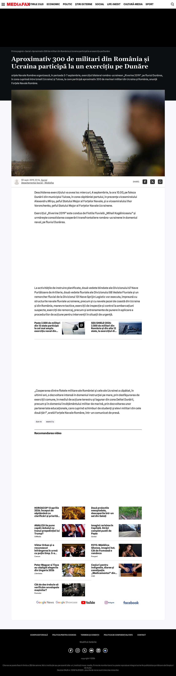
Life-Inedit (113, 4)
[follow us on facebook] (131, 603)
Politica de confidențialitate (118, 635)
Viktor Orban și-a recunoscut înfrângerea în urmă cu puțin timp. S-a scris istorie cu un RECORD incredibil (46, 549)
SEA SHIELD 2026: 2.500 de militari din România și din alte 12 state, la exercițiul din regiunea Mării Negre (103, 327)
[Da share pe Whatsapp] (160, 181)
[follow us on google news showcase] (66, 603)
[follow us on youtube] (88, 603)
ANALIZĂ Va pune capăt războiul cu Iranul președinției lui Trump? (47, 529)
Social (99, 4)
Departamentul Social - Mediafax (37, 183)
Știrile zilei (36, 4)
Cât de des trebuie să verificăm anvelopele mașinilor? (46, 587)
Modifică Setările (88, 642)
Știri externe (83, 4)
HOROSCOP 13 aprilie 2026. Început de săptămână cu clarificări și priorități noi (47, 512)
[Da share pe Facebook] (145, 181)
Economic (53, 4)
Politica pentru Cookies (64, 635)
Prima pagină (17, 51)
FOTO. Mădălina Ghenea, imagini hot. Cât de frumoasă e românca (103, 549)
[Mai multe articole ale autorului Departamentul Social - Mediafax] (17, 182)
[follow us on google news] (45, 603)
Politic (67, 4)
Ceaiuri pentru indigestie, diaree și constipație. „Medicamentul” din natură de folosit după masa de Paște (104, 569)
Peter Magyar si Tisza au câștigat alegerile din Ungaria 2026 (46, 568)
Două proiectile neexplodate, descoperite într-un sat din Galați (102, 512)
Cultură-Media (133, 4)
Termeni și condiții (90, 635)
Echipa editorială (39, 635)
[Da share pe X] (152, 181)
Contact (141, 635)
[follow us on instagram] (109, 603)
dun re (39, 421)
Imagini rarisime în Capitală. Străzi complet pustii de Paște (102, 529)
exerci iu (50, 421)
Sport (149, 4)
